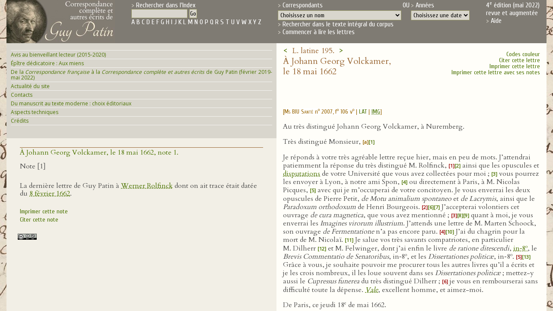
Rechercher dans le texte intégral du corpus (338, 24)
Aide (496, 21)
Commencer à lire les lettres (319, 32)
